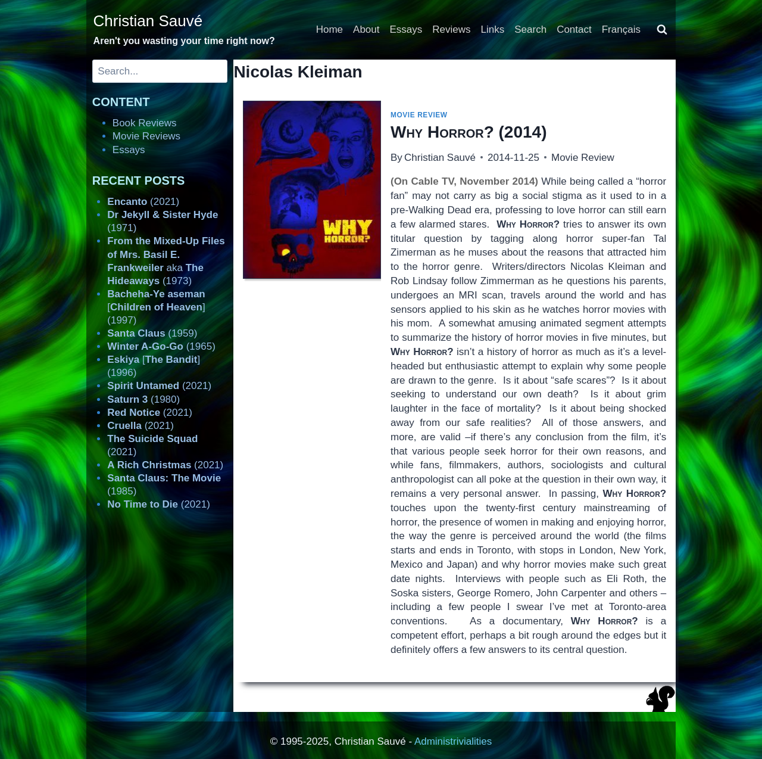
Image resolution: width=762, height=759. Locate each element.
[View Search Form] (662, 30)
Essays (406, 29)
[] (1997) (156, 307)
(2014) (468, 132)
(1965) (161, 346)
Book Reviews (145, 123)
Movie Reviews (146, 136)
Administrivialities (453, 741)
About (366, 29)
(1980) (143, 399)
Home (329, 29)
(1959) (152, 333)
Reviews (451, 29)
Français (621, 29)
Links (493, 29)
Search (530, 29)
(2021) (143, 201)
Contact (574, 29)
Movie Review (419, 115)
